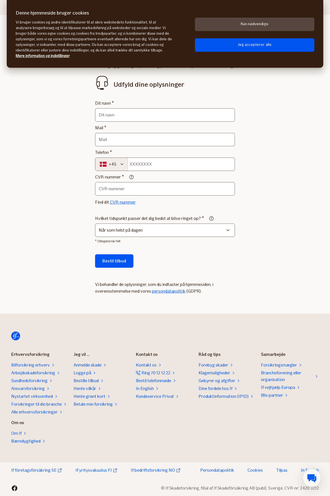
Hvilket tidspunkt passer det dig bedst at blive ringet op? (148, 218)
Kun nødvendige (254, 24)
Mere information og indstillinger (43, 55)
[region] (165, 34)
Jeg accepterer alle (255, 44)
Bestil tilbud (114, 261)
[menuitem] (312, 478)
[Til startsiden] (15, 336)
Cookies (255, 470)
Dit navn (103, 103)
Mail (99, 127)
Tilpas (281, 470)
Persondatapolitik (217, 470)
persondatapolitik (168, 291)
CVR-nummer (108, 177)
